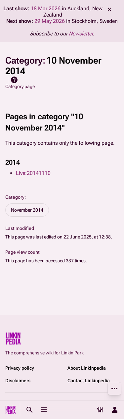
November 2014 (27, 210)
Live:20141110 (33, 173)
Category (14, 197)
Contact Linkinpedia (88, 380)
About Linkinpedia (86, 368)
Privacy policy (19, 368)
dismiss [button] (109, 9)
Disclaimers (17, 380)
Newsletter (81, 33)
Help (14, 80)
